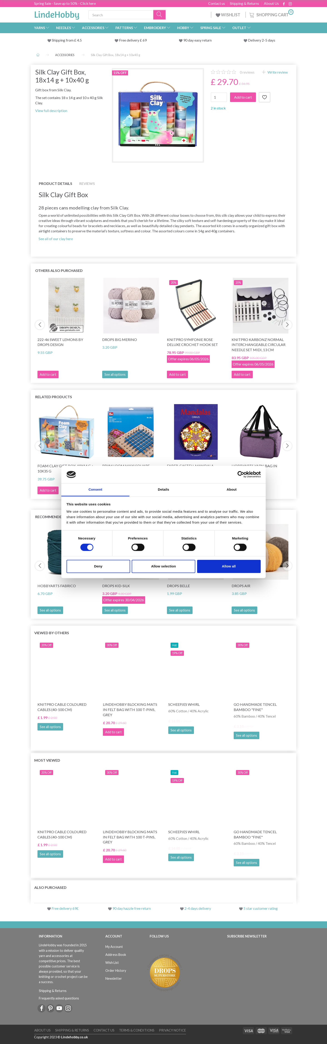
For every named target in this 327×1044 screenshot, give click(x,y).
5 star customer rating (260, 908)
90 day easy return (197, 40)
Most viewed (47, 760)
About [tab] (232, 489)
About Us (271, 3)
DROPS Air (241, 586)
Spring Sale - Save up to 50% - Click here (65, 3)
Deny (98, 566)
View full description (51, 110)
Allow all (229, 566)
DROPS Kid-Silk (116, 586)
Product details (55, 183)
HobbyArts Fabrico (56, 586)
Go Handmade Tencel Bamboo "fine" (255, 707)
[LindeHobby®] (57, 14)
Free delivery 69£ (65, 908)
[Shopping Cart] (271, 14)
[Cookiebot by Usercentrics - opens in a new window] (241, 474)
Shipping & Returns (244, 3)
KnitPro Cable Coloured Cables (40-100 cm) (62, 707)
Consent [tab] (95, 489)
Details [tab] (163, 489)
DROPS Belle (178, 586)
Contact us (216, 3)
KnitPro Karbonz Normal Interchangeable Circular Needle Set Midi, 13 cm (258, 344)
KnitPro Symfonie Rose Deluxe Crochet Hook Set (192, 342)
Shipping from (63, 40)
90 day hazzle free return (131, 908)
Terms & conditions (136, 1030)
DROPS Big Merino (119, 339)
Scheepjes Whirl (184, 704)
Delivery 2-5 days (261, 40)
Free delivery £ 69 (133, 40)
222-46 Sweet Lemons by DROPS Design (60, 342)
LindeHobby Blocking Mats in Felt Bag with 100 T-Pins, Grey (130, 709)
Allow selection (163, 566)
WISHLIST (228, 14)
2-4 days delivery (197, 908)
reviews (247, 72)
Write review (277, 72)
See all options (115, 374)
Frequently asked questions (59, 998)
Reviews (87, 183)
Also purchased (50, 887)
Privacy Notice (172, 1030)
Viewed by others (51, 633)
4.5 (79, 40)
